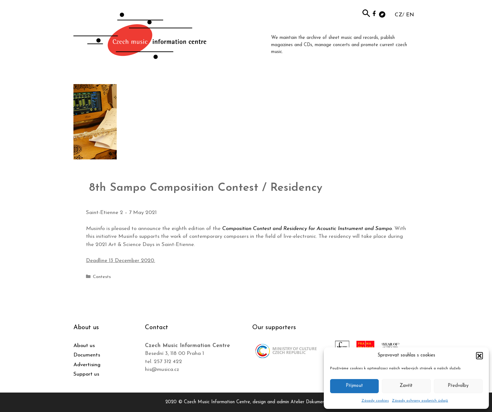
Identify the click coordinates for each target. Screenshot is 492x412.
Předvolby (458, 385)
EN (410, 15)
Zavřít (406, 385)
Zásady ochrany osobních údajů (420, 401)
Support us (86, 374)
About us (84, 345)
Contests (102, 277)
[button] (479, 355)
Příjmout (354, 385)
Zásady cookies (375, 401)
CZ (398, 15)
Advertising (86, 364)
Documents (86, 355)
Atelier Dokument (309, 402)
